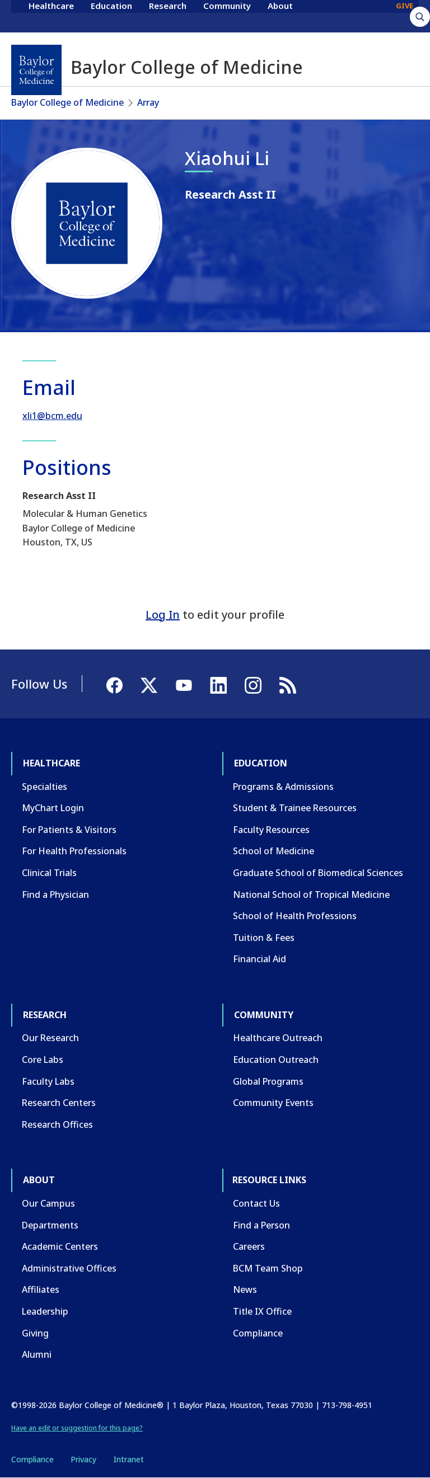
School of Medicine (273, 851)
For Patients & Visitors (69, 829)
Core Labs (42, 1059)
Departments (50, 1225)
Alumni (37, 1354)
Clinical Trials (49, 873)
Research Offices (57, 1124)
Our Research (50, 1038)
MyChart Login (53, 808)
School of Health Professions (295, 916)
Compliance (258, 1333)
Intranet (128, 1459)
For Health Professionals (74, 851)
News (245, 1289)
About (280, 15)
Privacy (83, 1459)
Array (148, 102)
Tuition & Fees (264, 937)
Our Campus (48, 1203)
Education (111, 15)
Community (227, 15)
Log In (163, 614)
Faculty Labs (48, 1081)
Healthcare (51, 15)
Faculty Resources (271, 829)
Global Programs (268, 1081)
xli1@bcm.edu (52, 415)
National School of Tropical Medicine (311, 894)
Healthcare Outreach (277, 1038)
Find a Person (261, 1225)
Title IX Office (262, 1311)
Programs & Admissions (283, 786)
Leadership (45, 1311)
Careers (249, 1246)
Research (167, 15)
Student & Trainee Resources (295, 808)
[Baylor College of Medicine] (36, 70)
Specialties (44, 786)
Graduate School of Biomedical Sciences (318, 873)
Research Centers (59, 1102)
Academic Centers (60, 1246)
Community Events (273, 1102)
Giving (35, 1333)
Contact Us (256, 1203)
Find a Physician (55, 894)
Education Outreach (276, 1059)
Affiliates (40, 1289)
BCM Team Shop (268, 1268)
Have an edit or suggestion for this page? (77, 1428)
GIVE (404, 16)
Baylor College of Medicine (67, 102)
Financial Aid (259, 959)
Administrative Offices (69, 1268)
